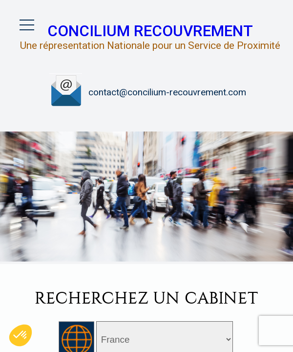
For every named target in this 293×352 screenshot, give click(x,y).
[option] (146, 197)
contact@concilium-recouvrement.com (167, 92)
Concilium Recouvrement (150, 31)
